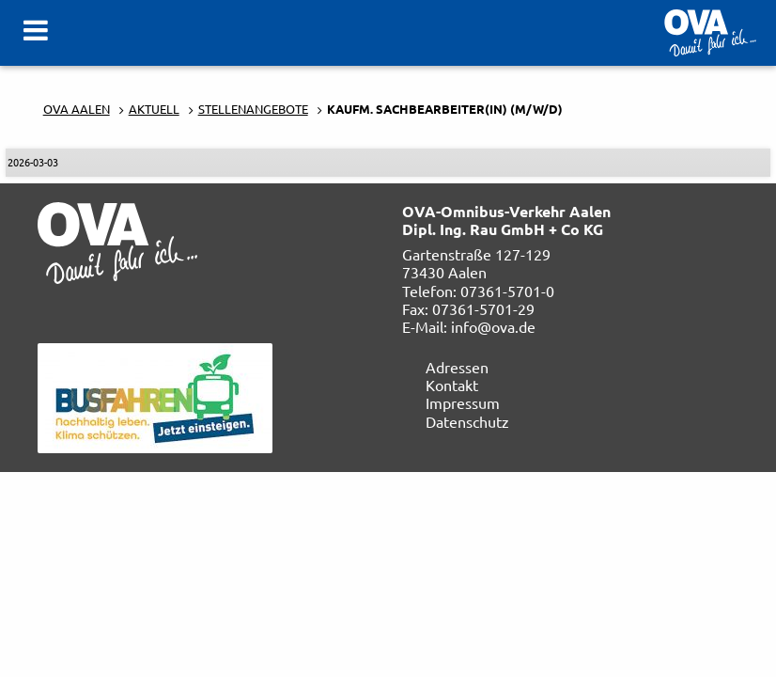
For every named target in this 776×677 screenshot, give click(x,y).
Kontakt (452, 384)
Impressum (463, 402)
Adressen (457, 366)
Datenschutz (467, 421)
